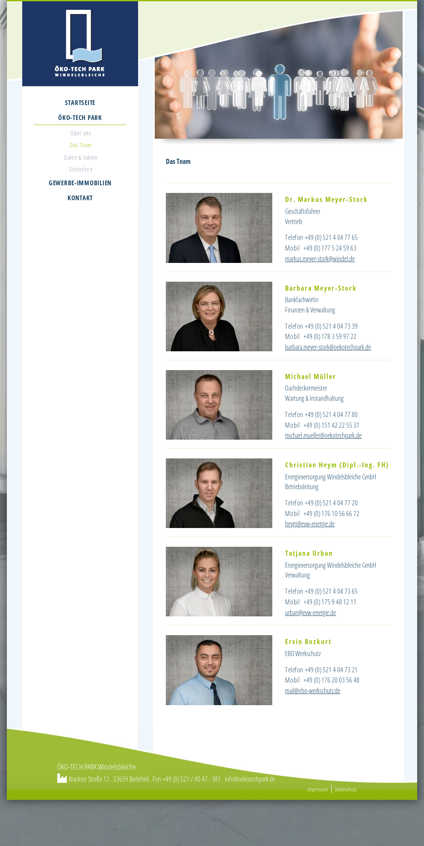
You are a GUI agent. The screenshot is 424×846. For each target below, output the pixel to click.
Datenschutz (346, 789)
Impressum (317, 789)
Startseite (80, 102)
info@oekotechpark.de (250, 779)
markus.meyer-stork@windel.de (320, 258)
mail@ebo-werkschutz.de (312, 690)
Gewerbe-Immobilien (80, 182)
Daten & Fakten (81, 157)
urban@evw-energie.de (310, 612)
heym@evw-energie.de (310, 523)
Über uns (81, 133)
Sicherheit (81, 169)
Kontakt (80, 197)
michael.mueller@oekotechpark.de (323, 435)
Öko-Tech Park (80, 117)
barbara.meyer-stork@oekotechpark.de (328, 347)
